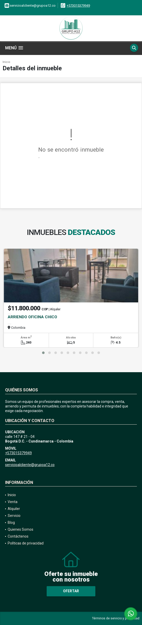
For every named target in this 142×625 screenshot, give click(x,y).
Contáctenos (18, 536)
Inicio (6, 62)
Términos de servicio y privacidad (115, 618)
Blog (11, 522)
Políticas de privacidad (26, 543)
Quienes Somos (20, 529)
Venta (12, 502)
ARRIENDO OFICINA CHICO (32, 317)
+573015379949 (78, 5)
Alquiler (14, 509)
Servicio (14, 516)
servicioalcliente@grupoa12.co (30, 465)
